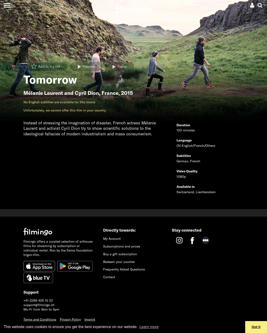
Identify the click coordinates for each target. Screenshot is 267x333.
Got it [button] (256, 327)
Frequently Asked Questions (124, 269)
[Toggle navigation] (7, 5)
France (110, 93)
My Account (112, 239)
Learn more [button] (149, 327)
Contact (109, 277)
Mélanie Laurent (43, 93)
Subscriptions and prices (121, 246)
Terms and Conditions (39, 319)
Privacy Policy (70, 319)
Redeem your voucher (119, 262)
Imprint (89, 319)
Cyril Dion (87, 93)
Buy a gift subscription (120, 254)
